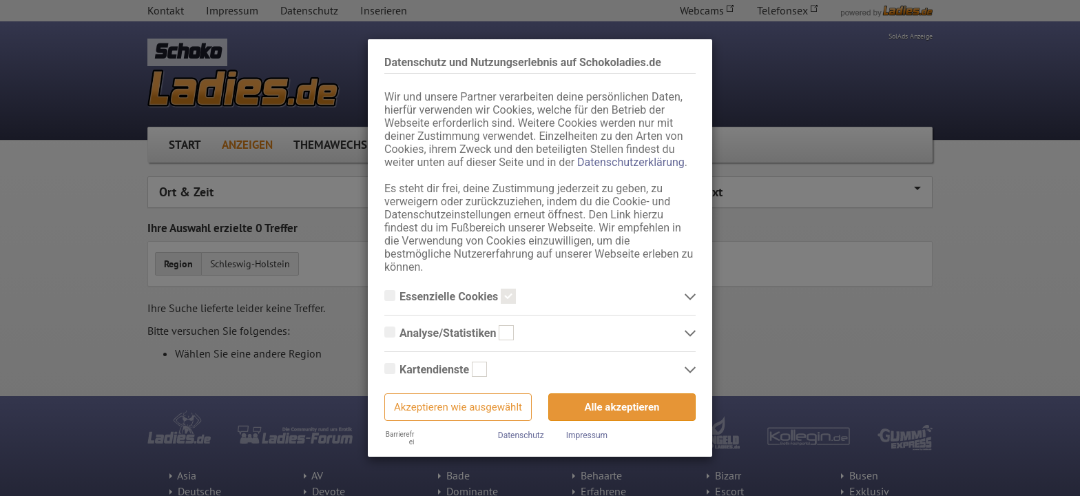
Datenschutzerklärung (631, 162)
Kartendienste (435, 370)
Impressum (587, 435)
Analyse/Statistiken (449, 333)
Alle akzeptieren (622, 407)
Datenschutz (521, 435)
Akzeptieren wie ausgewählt (458, 407)
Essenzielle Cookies (450, 297)
